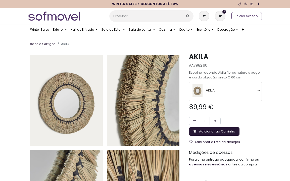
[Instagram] (252, 4)
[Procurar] (188, 16)
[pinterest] (246, 4)
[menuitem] (39, 29)
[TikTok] (240, 4)
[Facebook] (259, 4)
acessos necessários (208, 164)
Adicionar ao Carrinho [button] (214, 131)
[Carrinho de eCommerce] (205, 16)
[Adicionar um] (215, 121)
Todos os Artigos (42, 43)
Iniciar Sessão (247, 16)
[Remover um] (194, 121)
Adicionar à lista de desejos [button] (214, 142)
